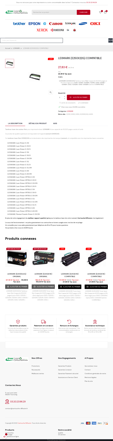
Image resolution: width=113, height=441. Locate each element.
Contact (88, 370)
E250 (69, 114)
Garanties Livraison (65, 370)
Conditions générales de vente (95, 374)
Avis (55, 123)
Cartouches (9, 433)
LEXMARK (70, 111)
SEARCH (110, 40)
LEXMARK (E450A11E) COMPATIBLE (96, 275)
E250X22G (84, 114)
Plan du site (89, 381)
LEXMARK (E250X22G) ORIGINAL (16, 275)
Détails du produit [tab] (38, 123)
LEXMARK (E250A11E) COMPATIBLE (70, 275)
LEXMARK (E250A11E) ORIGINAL (43, 275)
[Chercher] (31, 40)
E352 (77, 114)
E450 (91, 114)
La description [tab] (15, 123)
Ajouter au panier (78, 97)
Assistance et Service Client (68, 377)
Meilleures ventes (38, 374)
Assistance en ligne (12, 436)
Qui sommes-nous (91, 366)
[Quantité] (61, 97)
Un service (61, 435)
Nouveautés (36, 370)
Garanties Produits (64, 366)
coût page (8, 435)
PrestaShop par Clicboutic (56, 440)
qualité (60, 433)
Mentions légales (90, 377)
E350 (73, 114)
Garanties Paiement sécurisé (68, 374)
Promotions (36, 366)
